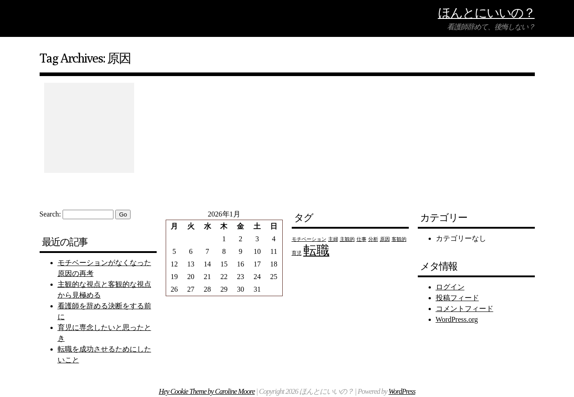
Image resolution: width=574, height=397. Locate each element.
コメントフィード (464, 308)
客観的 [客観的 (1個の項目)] (399, 239)
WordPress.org (457, 319)
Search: (50, 214)
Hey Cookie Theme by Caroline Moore (207, 391)
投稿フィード (457, 298)
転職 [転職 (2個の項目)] (316, 250)
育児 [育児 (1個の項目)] (297, 253)
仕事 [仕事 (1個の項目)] (361, 239)
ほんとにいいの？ (486, 12)
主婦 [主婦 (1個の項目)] (333, 239)
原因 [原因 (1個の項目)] (385, 239)
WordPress (402, 391)
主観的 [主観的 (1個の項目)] (347, 239)
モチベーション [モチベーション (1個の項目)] (309, 239)
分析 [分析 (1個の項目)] (373, 239)
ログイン (450, 287)
